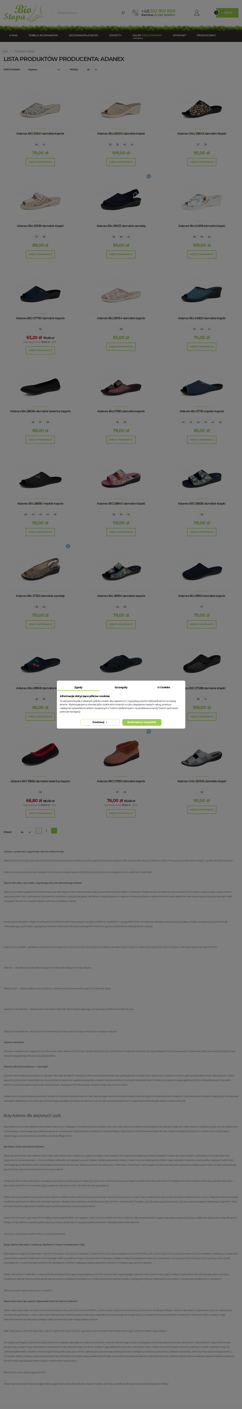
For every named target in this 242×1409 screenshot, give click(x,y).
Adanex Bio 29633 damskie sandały (121, 226)
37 (198, 144)
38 (110, 144)
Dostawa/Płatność (83, 35)
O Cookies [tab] (163, 687)
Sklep (147, 35)
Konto (192, 13)
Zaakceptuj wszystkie (141, 722)
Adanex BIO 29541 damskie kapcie (40, 133)
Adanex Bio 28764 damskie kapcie (121, 318)
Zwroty (115, 35)
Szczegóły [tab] (121, 687)
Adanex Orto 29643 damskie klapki (201, 133)
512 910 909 (158, 11)
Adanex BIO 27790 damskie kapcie (40, 318)
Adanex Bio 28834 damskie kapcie (121, 596)
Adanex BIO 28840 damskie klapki (121, 503)
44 (212, 422)
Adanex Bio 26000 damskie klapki (121, 133)
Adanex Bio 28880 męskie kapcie (40, 503)
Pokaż (74, 69)
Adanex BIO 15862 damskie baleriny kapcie (40, 781)
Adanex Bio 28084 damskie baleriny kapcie (40, 411)
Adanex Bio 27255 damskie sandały (40, 596)
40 (36, 144)
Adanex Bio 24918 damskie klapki (201, 226)
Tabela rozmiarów (43, 35)
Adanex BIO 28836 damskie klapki (201, 503)
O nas (13, 35)
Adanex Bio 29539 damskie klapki (40, 226)
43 (205, 422)
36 (113, 236)
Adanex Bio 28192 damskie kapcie (201, 596)
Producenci (206, 35)
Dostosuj (100, 722)
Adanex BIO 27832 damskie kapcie (121, 781)
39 (117, 144)
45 (220, 422)
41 (44, 144)
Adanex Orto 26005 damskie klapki (201, 781)
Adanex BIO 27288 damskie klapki (201, 688)
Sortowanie (12, 69)
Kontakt (179, 35)
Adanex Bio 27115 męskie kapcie (202, 411)
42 (128, 236)
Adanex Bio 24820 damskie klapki (201, 318)
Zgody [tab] (78, 687)
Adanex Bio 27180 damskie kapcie (121, 411)
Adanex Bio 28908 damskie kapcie (40, 688)
